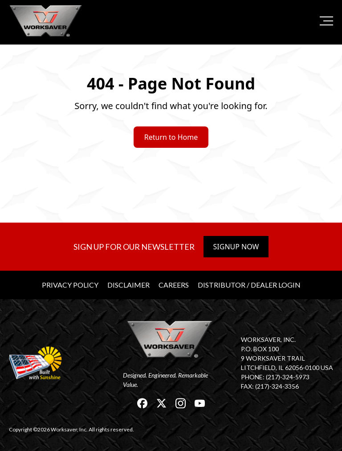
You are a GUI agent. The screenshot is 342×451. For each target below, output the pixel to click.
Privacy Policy (70, 284)
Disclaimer (128, 284)
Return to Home (171, 137)
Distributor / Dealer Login (249, 284)
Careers (174, 284)
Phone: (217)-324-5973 (275, 377)
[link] (47, 21)
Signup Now (236, 247)
